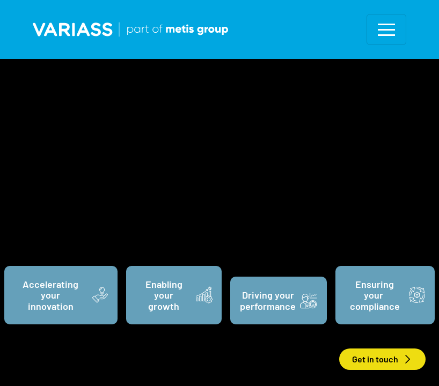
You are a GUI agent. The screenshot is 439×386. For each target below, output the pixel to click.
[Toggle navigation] (386, 29)
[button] (386, 29)
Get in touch (382, 359)
